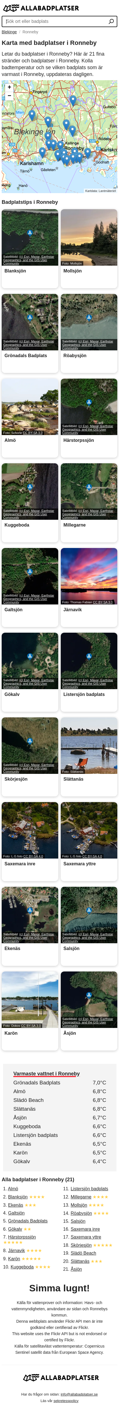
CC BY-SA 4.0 (33, 856)
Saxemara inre (85, 1229)
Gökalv (21, 1161)
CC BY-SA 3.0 (32, 433)
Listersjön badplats (35, 1135)
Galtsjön (16, 1213)
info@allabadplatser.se (79, 1394)
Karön (20, 1153)
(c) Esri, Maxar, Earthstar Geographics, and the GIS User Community (28, 260)
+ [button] (9, 88)
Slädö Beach (28, 1100)
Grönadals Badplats (36, 1083)
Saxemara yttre (86, 1237)
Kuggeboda (27, 1126)
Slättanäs (24, 1109)
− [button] (9, 96)
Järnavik (16, 1250)
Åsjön (20, 1118)
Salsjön (78, 1221)
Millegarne (81, 1197)
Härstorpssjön (22, 1237)
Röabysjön (81, 1213)
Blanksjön (18, 1197)
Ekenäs (22, 1144)
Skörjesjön (81, 1245)
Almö (19, 1091)
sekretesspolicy (65, 1401)
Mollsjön (79, 1205)
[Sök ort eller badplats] (111, 22)
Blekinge (9, 32)
